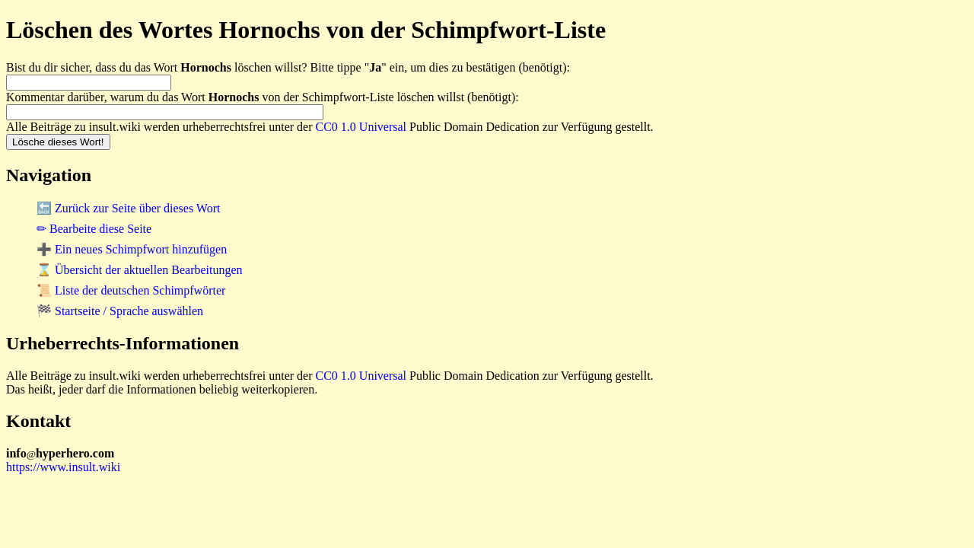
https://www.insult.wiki (63, 466)
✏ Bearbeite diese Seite (94, 228)
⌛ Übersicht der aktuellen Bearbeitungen (140, 269)
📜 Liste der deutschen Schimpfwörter (131, 290)
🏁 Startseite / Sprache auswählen (120, 310)
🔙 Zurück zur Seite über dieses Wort (128, 208)
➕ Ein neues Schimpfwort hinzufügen (132, 249)
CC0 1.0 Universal (361, 126)
